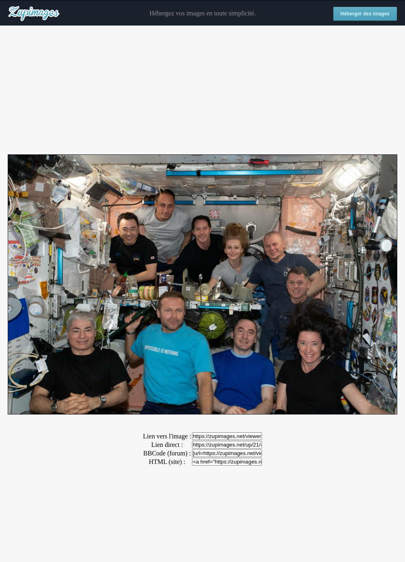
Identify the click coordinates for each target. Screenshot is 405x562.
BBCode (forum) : (167, 453)
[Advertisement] (202, 90)
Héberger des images (365, 14)
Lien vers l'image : (167, 436)
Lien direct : (167, 444)
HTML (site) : (167, 461)
